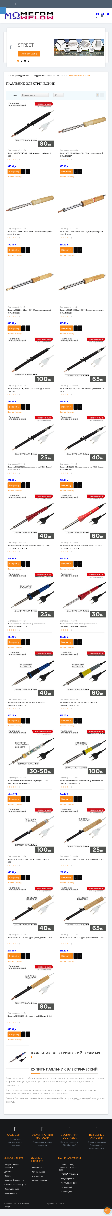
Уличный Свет (29, 53)
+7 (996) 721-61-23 (68, 1174)
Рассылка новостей (39, 1181)
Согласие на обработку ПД (15, 1185)
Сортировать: (14, 95)
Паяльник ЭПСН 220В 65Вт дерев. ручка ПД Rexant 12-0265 (82, 938)
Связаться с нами (11, 1189)
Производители (10, 1193)
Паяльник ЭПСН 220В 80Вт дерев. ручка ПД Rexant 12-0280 (30, 1016)
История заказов (38, 1172)
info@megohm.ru (66, 1179)
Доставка (8, 1172)
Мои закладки (37, 1176)
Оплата (7, 1176)
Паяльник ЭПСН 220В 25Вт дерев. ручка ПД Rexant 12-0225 (82, 859)
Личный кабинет (38, 1168)
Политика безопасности (14, 1180)
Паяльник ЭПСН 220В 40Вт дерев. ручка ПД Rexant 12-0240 (30, 938)
